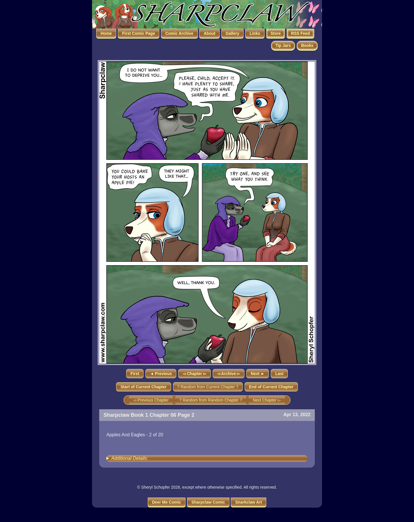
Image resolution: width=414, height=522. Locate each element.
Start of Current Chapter (143, 387)
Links (255, 33)
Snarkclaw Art (248, 502)
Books (307, 45)
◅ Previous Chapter (150, 400)
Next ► (257, 373)
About (209, 33)
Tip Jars (283, 45)
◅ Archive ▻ (228, 373)
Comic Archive (179, 33)
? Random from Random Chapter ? (210, 400)
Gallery (232, 33)
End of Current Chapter (271, 387)
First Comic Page (138, 33)
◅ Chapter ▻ (194, 373)
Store (276, 33)
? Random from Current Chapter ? (207, 387)
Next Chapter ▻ (267, 400)
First (135, 373)
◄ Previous (161, 373)
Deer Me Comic (166, 502)
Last (279, 373)
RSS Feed (300, 33)
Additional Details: (129, 458)
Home (106, 33)
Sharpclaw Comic (208, 502)
